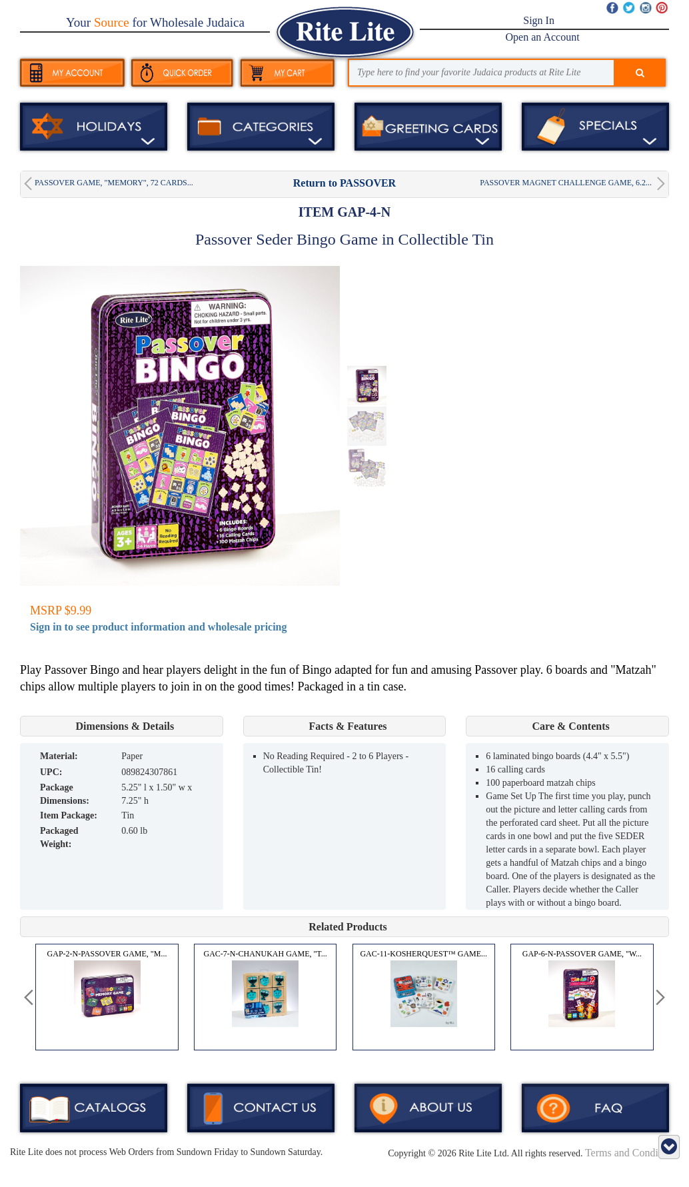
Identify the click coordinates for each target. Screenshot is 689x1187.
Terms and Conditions (632, 1152)
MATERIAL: (59, 756)
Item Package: (68, 815)
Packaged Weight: (59, 837)
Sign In (538, 20)
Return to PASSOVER (344, 183)
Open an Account (543, 37)
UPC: (51, 772)
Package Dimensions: (64, 794)
